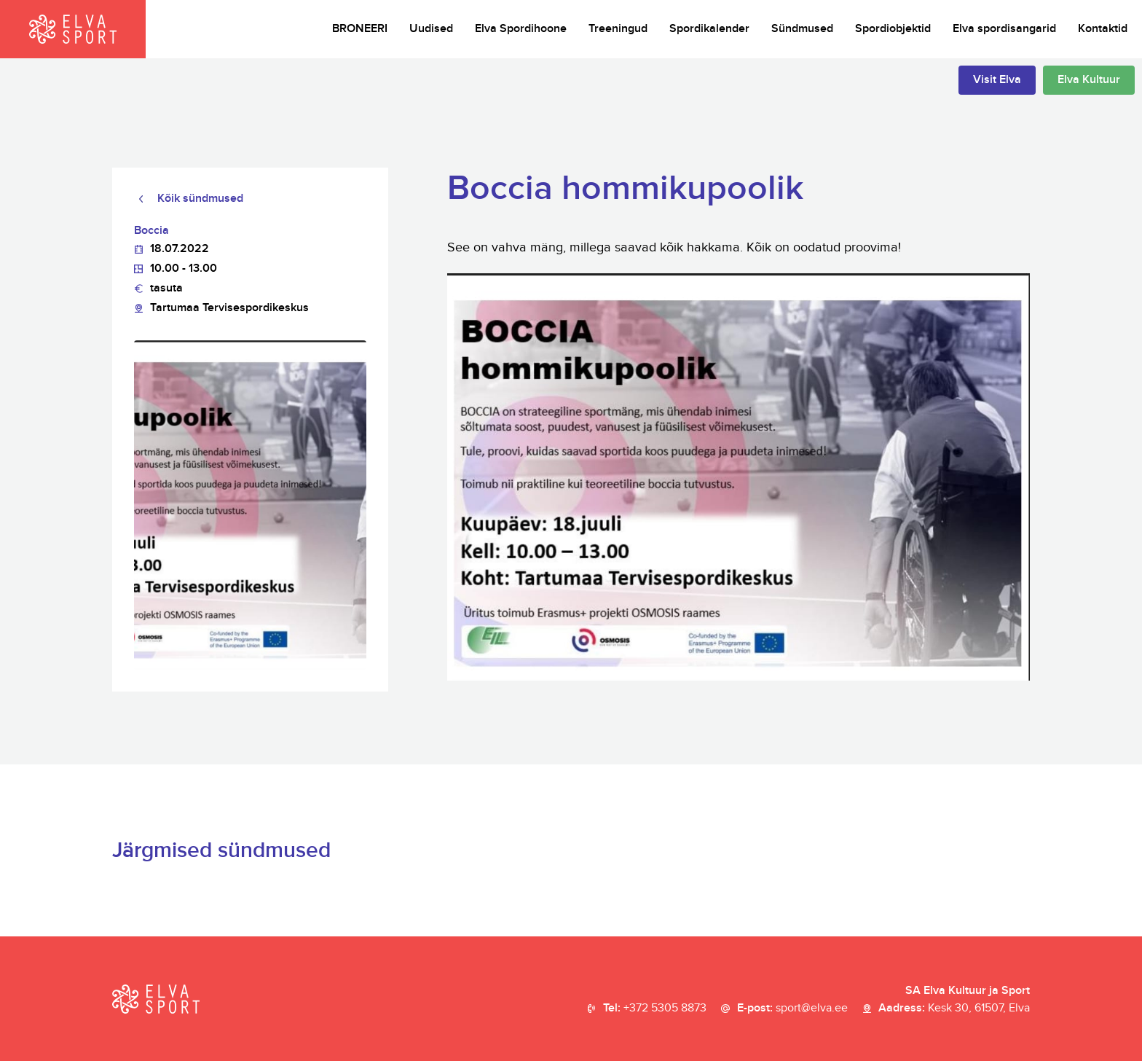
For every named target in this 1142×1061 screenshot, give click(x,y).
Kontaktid (1102, 29)
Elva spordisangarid (1004, 29)
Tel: (654, 1008)
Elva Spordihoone (521, 29)
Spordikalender (709, 29)
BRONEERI (359, 29)
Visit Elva (997, 80)
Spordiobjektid (893, 29)
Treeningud (617, 29)
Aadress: (954, 1008)
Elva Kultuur (1089, 80)
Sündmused (802, 29)
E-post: (792, 1008)
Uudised (431, 29)
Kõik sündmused (200, 198)
